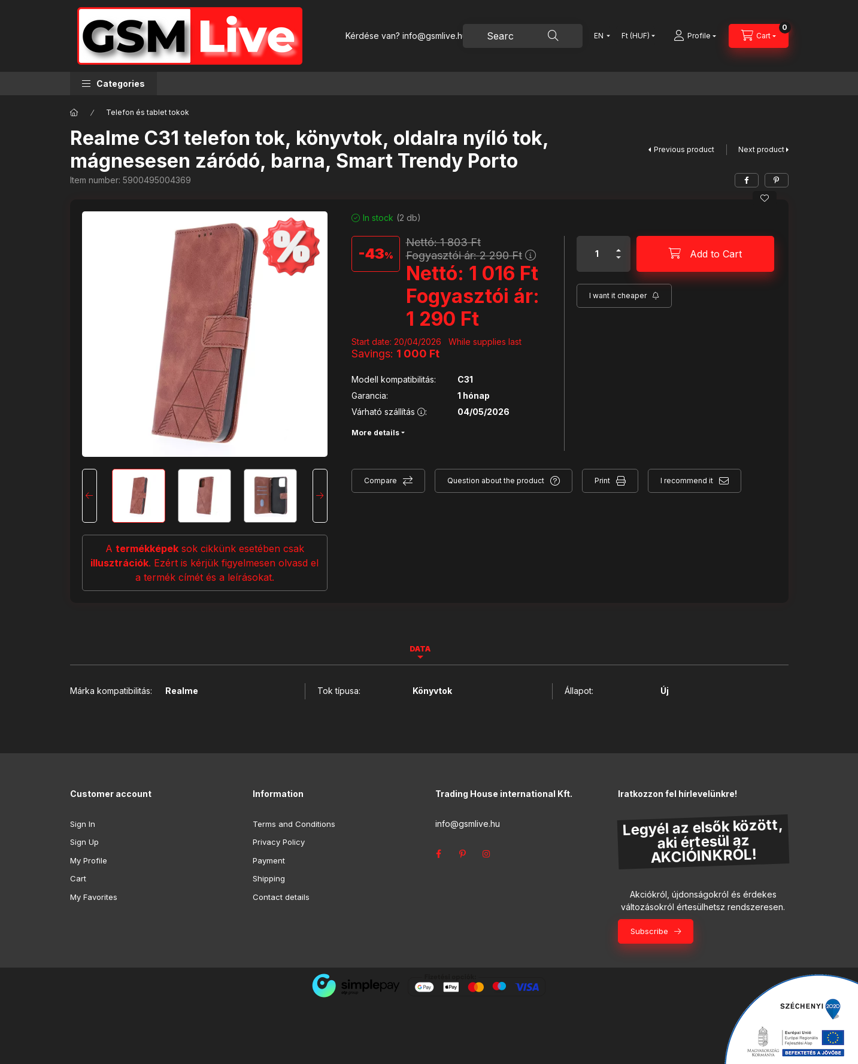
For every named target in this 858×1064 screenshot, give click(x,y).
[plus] (618, 250)
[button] (113, 83)
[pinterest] (777, 180)
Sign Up (84, 842)
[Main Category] (74, 112)
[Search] (553, 36)
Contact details (281, 897)
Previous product (684, 149)
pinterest (463, 854)
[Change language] (599, 36)
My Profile (88, 860)
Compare (380, 480)
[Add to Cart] (705, 254)
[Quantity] (597, 254)
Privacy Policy (279, 842)
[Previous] (89, 496)
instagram (487, 854)
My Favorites (93, 897)
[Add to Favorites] (765, 198)
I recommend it (686, 480)
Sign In (82, 824)
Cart (78, 878)
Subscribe (649, 931)
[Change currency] (635, 36)
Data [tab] (420, 648)
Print (602, 480)
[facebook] (747, 180)
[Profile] (695, 36)
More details (375, 432)
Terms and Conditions (294, 824)
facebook (439, 854)
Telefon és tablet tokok (147, 112)
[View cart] (759, 36)
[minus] (618, 257)
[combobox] (523, 36)
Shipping (269, 878)
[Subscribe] (624, 296)
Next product (761, 149)
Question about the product (495, 480)
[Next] (320, 496)
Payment (269, 860)
